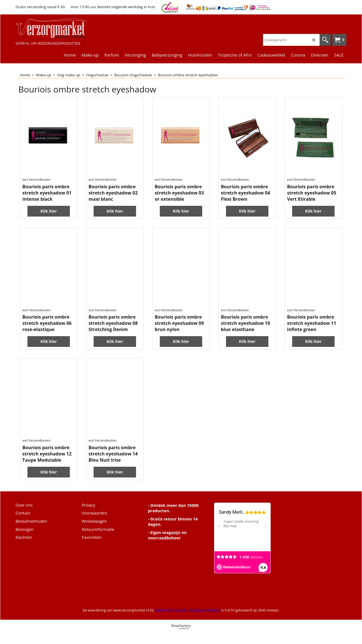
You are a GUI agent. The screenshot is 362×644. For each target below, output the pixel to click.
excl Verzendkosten (36, 179)
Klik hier (48, 211)
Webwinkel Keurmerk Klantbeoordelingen (187, 610)
